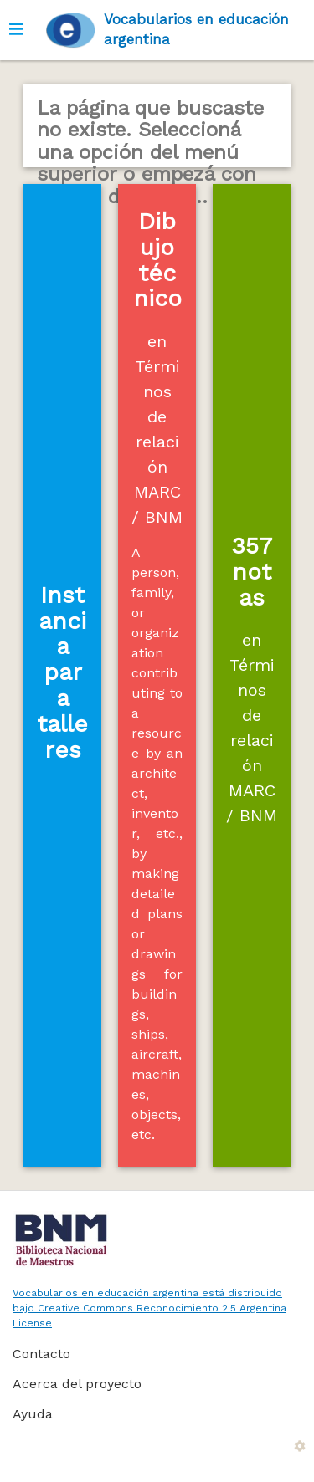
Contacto (41, 1354)
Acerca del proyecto (77, 1384)
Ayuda (33, 1414)
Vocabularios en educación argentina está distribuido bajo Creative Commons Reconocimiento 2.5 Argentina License (149, 1308)
